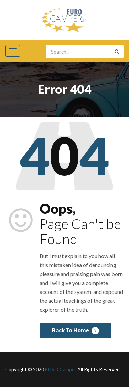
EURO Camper (60, 369)
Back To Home (75, 330)
